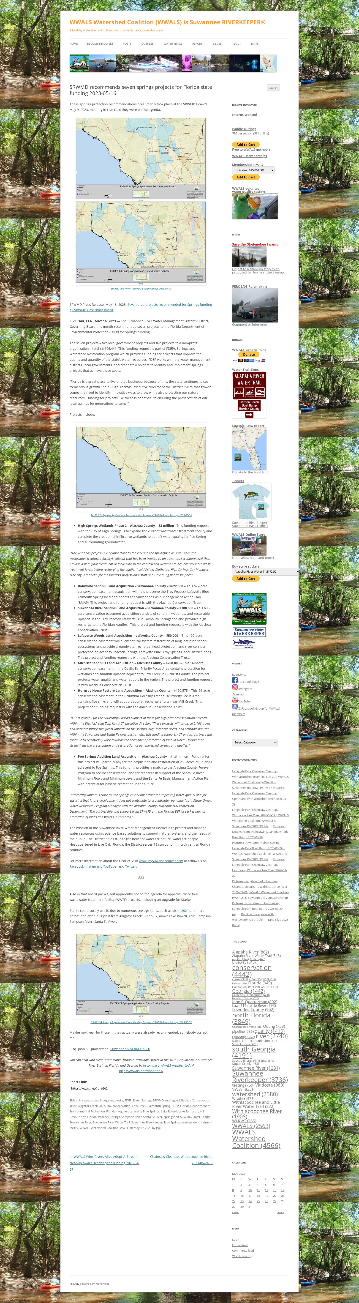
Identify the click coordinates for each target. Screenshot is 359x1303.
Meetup (238, 694)
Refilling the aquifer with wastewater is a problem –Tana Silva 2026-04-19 (260, 919)
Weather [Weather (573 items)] (243, 1098)
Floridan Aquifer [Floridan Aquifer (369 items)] (246, 987)
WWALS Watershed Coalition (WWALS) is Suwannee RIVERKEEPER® (168, 22)
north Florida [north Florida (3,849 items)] (251, 1018)
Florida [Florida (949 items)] (260, 983)
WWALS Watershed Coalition (99, 1128)
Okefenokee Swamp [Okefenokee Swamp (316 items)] (247, 1026)
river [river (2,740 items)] (272, 1036)
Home (74, 44)
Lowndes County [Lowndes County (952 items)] (253, 1009)
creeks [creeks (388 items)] (240, 979)
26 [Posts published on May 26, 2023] (266, 1201)
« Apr (235, 1212)
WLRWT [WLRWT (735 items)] (244, 1120)
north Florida (88, 1117)
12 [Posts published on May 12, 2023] (266, 1190)
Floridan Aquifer (117, 1111)
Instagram (93, 866)
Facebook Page (245, 682)
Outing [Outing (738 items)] (274, 1026)
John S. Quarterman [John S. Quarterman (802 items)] (254, 1001)
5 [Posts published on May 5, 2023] (266, 1185)
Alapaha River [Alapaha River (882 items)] (250, 952)
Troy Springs (172, 1122)
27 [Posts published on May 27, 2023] (274, 1201)
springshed (171, 1117)
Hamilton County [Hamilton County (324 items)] (245, 998)
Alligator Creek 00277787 (94, 1106)
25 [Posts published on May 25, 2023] (258, 1201)
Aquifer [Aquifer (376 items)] (240, 959)
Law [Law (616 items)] (239, 1005)
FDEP (128, 1100)
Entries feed (240, 1245)
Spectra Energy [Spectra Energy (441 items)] (246, 1060)
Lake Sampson (188, 1111)
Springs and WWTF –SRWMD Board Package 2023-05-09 (141, 288)
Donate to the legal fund (250, 470)
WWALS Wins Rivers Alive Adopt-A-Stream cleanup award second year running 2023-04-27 (104, 1163)
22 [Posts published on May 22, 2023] (233, 1201)
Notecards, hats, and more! (253, 556)
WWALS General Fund (249, 349)
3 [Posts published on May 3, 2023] (249, 1185)
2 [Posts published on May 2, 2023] (241, 1185)
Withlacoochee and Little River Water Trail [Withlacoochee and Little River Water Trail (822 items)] (256, 1104)
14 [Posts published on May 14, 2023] (282, 1190)
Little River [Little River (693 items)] (262, 1005)
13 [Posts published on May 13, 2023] (274, 1190)
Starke (206, 1117)
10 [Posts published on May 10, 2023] (250, 1190)
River (136, 1100)
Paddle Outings (244, 129)
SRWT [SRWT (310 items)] (267, 1060)
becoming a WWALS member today (168, 1065)
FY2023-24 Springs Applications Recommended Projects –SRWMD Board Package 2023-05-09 (141, 515)
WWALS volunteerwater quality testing (248, 190)
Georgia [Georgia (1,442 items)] (248, 990)
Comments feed (243, 1250)
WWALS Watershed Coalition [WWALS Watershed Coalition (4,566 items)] (256, 1138)
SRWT (196, 1117)
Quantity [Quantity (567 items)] (243, 1037)
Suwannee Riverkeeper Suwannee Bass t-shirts (251, 522)
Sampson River (131, 1117)
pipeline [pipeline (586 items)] (243, 1031)
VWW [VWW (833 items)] (242, 1089)
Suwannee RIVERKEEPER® (130, 1049)
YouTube (110, 866)
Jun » (280, 1212)
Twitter (130, 866)
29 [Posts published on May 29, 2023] (233, 1207)
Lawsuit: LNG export (248, 425)
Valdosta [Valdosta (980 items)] (269, 1085)
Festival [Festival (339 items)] (239, 983)
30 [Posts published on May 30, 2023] (242, 1207)
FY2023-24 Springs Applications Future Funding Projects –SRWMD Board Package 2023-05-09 (141, 1022)
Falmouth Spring (159, 1106)
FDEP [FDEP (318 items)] (269, 979)
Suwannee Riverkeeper (146, 1122)
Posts (127, 44)
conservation (122, 1106)
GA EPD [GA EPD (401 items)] (269, 987)
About (236, 44)
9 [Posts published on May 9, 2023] (241, 1190)
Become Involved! (100, 44)
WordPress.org (242, 1256)
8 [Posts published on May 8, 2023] (233, 1190)
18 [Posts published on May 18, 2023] (258, 1196)
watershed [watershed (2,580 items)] (255, 1094)
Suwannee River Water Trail (111, 1122)
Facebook (77, 866)
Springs (146, 1100)
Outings (147, 44)
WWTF (124, 1128)
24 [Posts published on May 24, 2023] (250, 1201)
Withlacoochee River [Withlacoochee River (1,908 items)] (257, 1113)
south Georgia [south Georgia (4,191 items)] (254, 1052)
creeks (118, 1100)
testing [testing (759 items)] (243, 1085)
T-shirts (238, 481)
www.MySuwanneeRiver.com (161, 861)
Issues (217, 44)
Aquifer (108, 1100)
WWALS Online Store (248, 534)
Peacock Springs (109, 1117)
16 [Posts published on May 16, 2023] (242, 1196)
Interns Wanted (244, 114)
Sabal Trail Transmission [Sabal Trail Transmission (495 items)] (255, 1040)
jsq (158, 1128)
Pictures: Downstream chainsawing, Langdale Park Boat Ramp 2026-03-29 (260, 831)
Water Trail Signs (245, 369)
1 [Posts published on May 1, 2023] (233, 1185)
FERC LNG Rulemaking (249, 286)
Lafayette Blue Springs (144, 1111)
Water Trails (173, 44)
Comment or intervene (255, 323)
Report (197, 44)
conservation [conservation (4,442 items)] (252, 971)
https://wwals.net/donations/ (141, 1071)
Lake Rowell (169, 1111)
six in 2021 (180, 910)
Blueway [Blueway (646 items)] (244, 962)
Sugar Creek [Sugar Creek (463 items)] (245, 1064)
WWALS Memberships (249, 156)
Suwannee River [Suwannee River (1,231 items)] (256, 1068)
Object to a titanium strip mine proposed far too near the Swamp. (258, 269)
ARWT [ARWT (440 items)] (257, 959)
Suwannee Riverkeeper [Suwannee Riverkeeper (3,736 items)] (260, 1076)
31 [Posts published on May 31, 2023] (250, 1207)
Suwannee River (80, 1122)
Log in (236, 1239)
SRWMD (158, 1100)
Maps (255, 44)
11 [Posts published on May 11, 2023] (258, 1190)
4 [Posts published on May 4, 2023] (257, 1185)
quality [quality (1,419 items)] (270, 1030)
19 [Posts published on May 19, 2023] (266, 1196)
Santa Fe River (152, 1117)
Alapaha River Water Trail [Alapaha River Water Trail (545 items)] (256, 955)
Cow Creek (139, 1106)
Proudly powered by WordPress (89, 1284)
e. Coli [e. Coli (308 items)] (255, 979)
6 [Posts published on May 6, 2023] (274, 1185)
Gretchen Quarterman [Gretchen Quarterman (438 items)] (251, 995)
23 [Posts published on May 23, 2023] (242, 1201)
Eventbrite (239, 674)
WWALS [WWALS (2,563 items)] (251, 1126)
